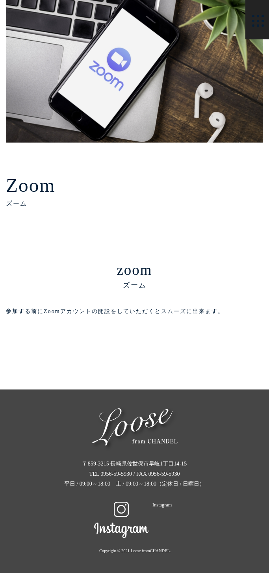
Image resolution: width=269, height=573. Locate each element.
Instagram (133, 505)
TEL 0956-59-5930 (111, 474)
